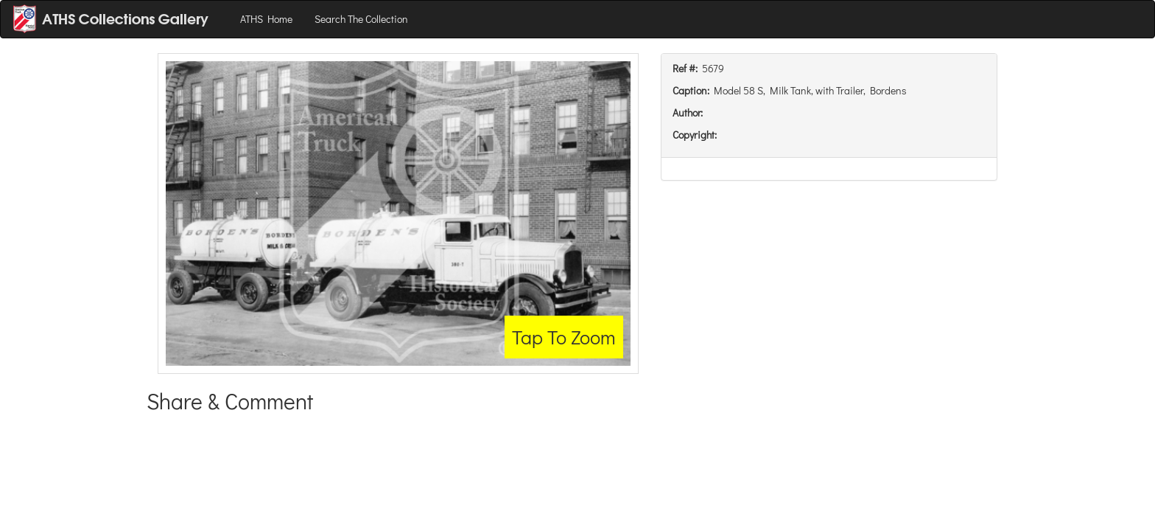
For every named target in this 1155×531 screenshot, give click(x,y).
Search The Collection (361, 19)
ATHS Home (266, 19)
